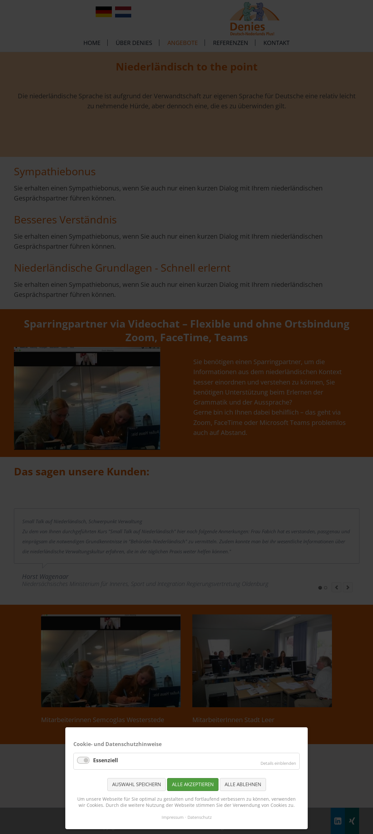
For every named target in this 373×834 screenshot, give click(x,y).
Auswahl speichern (136, 784)
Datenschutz (199, 817)
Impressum (173, 817)
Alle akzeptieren (193, 784)
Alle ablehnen (243, 784)
